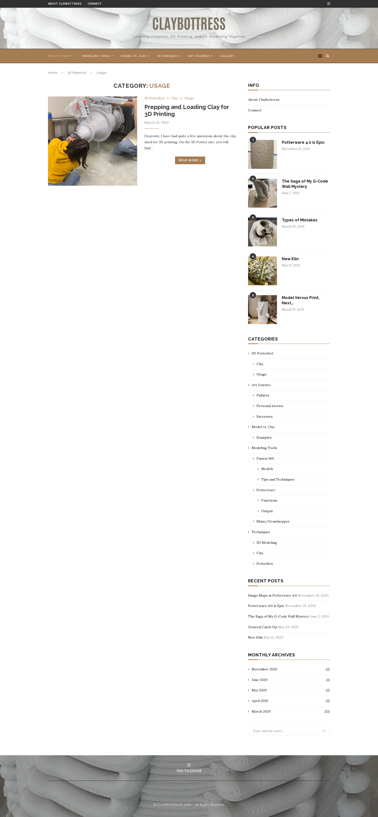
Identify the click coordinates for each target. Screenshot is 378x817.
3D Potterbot (60, 56)
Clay (174, 98)
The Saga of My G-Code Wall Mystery (305, 184)
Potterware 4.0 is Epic (303, 142)
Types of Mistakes (299, 220)
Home (52, 73)
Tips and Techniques (277, 479)
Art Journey (199, 56)
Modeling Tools (96, 56)
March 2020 (261, 711)
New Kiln (290, 259)
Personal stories (269, 406)
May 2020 (259, 690)
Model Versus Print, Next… (300, 300)
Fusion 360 (265, 458)
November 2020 (264, 669)
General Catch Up (262, 627)
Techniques (167, 56)
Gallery (227, 56)
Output (267, 511)
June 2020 (260, 680)
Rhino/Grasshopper (273, 521)
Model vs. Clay (133, 56)
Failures (262, 395)
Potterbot (264, 563)
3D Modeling (266, 542)
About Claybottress (64, 3)
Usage (189, 98)
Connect (95, 3)
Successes (264, 416)
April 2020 (260, 701)
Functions (269, 500)
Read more (190, 160)
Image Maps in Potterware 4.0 (272, 595)
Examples (264, 437)
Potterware (265, 490)
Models (267, 469)
